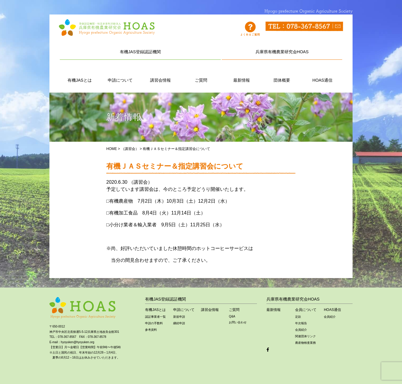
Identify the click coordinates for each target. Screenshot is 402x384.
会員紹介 (301, 329)
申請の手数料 (154, 323)
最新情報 (241, 73)
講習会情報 (160, 73)
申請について (120, 73)
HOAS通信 (322, 73)
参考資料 (151, 329)
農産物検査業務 (305, 342)
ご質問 (201, 73)
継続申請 (179, 323)
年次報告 (301, 323)
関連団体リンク (305, 336)
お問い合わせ (238, 322)
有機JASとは (79, 73)
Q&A (232, 316)
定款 (298, 316)
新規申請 (179, 316)
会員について (305, 310)
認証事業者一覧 (155, 316)
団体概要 (281, 73)
